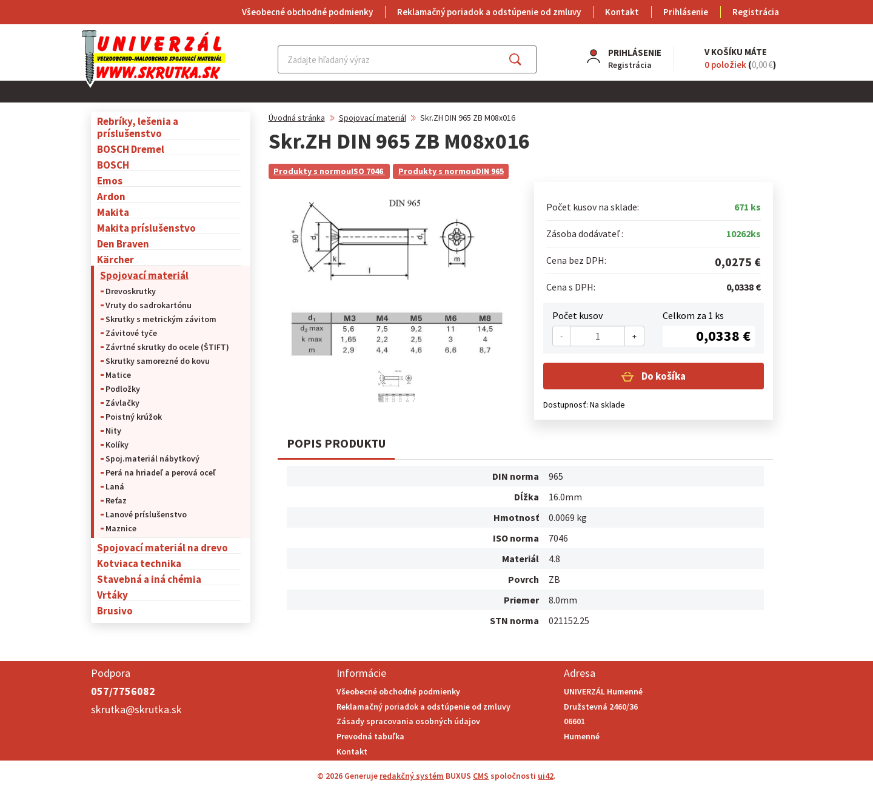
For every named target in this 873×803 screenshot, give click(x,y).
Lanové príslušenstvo (146, 514)
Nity (113, 430)
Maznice (120, 528)
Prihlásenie (685, 12)
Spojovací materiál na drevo (162, 547)
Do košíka (663, 376)
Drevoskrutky (130, 291)
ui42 (546, 775)
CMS (481, 775)
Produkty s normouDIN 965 (451, 171)
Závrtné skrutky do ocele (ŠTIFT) (167, 347)
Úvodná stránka (297, 117)
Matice (118, 375)
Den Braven (123, 243)
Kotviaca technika (139, 563)
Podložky (122, 389)
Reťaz (116, 500)
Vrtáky (112, 594)
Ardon (111, 196)
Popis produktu (336, 443)
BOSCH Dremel (130, 149)
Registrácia (755, 12)
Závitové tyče (131, 333)
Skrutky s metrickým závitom (160, 319)
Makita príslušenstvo (146, 227)
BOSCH (113, 164)
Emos (109, 180)
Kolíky (117, 444)
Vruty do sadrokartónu (148, 305)
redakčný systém (412, 775)
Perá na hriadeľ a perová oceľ (160, 472)
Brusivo (115, 610)
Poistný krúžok (133, 417)
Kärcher (115, 259)
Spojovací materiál (144, 275)
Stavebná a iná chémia (149, 579)
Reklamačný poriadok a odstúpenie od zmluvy (489, 12)
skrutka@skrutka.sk (136, 709)
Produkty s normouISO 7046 (329, 171)
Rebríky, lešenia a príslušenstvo (137, 127)
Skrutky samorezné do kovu (157, 361)
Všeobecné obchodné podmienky (307, 12)
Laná (114, 486)
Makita (113, 212)
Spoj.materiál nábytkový (152, 458)
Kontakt (622, 12)
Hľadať (526, 59)
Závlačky (122, 403)
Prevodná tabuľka (370, 736)
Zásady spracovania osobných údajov (408, 721)
